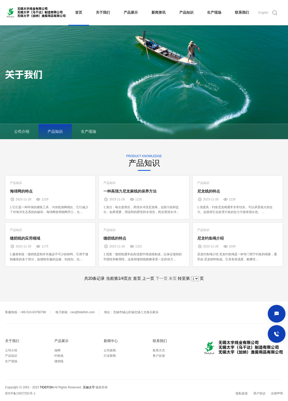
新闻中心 (111, 341)
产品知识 (186, 12)
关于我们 (103, 12)
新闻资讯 (158, 12)
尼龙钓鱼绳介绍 (210, 238)
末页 (173, 278)
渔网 (57, 350)
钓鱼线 (58, 355)
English (263, 12)
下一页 (162, 278)
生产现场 (214, 12)
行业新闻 (110, 355)
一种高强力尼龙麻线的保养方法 (130, 191)
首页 (78, 12)
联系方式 (159, 350)
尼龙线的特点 (208, 191)
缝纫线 (58, 361)
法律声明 (277, 393)
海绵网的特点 (21, 191)
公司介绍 (21, 131)
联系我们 (242, 12)
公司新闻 (110, 350)
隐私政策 (242, 393)
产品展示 (131, 12)
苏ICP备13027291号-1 (20, 393)
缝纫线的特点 (114, 238)
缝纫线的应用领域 (25, 238)
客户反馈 (159, 355)
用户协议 (259, 393)
